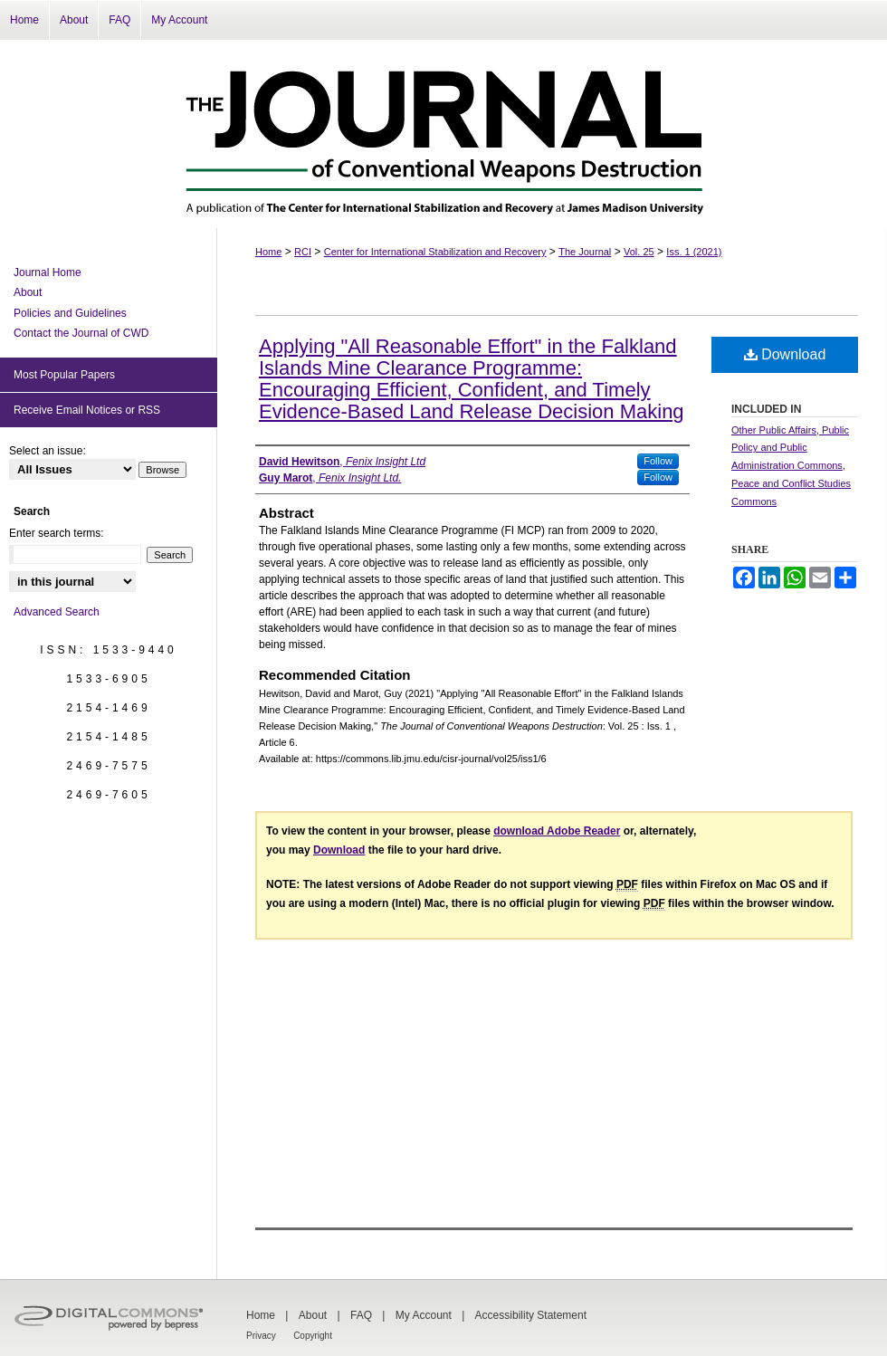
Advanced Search (57, 612)
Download (785, 354)
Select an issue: (47, 450)
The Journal (584, 251)
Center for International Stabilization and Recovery (435, 251)
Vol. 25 (639, 251)
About (28, 292)
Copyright (312, 1336)
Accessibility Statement (531, 1315)
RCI (302, 251)
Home (268, 251)
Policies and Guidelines (70, 313)
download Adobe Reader (556, 831)
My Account (424, 1315)
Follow (658, 460)
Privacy (261, 1336)
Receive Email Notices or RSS (87, 410)
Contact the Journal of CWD (81, 333)
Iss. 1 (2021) (693, 251)
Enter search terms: (56, 533)
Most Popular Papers (64, 374)
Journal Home (47, 272)
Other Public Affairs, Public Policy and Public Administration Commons (790, 448)
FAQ (361, 1315)
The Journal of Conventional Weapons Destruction (443, 134)
